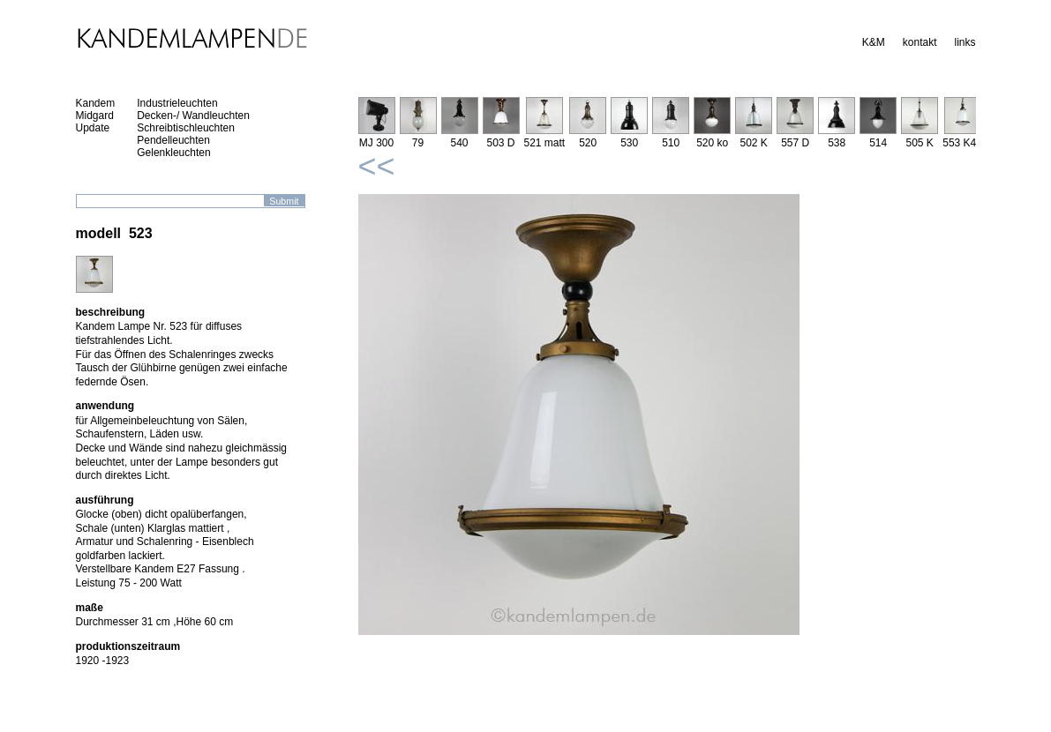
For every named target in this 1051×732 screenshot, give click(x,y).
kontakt (920, 42)
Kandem (96, 103)
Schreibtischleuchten (186, 128)
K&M (873, 42)
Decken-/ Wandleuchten (193, 115)
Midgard (95, 115)
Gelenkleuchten (173, 152)
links (964, 42)
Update (93, 128)
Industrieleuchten (177, 103)
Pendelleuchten (173, 140)
